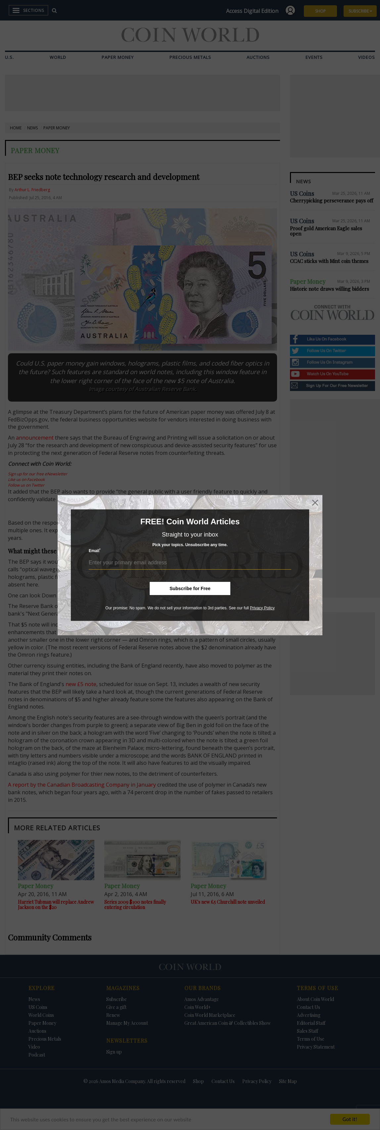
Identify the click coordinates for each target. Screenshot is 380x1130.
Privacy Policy (262, 607)
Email (95, 550)
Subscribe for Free (190, 588)
